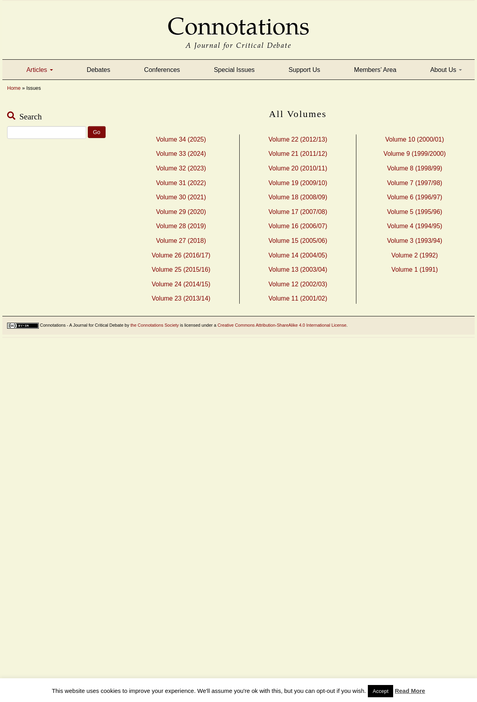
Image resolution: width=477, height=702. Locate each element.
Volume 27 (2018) (181, 240)
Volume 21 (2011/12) (298, 153)
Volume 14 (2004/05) (298, 255)
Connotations (238, 20)
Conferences (162, 69)
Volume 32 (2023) (181, 168)
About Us (446, 69)
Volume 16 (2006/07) (298, 226)
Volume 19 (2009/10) (298, 183)
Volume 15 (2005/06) (298, 240)
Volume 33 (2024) (181, 153)
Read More (410, 690)
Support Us (304, 69)
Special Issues (234, 69)
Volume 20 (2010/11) (298, 168)
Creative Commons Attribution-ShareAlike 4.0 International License (282, 325)
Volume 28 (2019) (181, 226)
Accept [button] (380, 691)
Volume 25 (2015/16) (180, 269)
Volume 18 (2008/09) (298, 197)
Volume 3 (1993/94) (414, 240)
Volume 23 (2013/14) (180, 298)
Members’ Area (375, 69)
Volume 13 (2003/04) (298, 269)
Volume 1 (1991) (415, 269)
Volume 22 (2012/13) (298, 139)
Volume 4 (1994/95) (414, 226)
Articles (39, 69)
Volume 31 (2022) (181, 183)
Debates (98, 69)
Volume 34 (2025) (181, 139)
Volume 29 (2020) (181, 211)
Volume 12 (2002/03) (298, 284)
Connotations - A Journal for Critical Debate (81, 325)
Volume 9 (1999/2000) (415, 153)
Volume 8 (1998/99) (414, 168)
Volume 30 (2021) (181, 197)
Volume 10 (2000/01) (414, 139)
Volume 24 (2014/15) (180, 284)
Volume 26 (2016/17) (180, 255)
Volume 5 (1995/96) (414, 211)
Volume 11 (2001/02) (298, 298)
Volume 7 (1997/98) (414, 183)
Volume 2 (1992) (415, 255)
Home (14, 88)
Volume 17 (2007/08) (298, 211)
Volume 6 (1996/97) (414, 197)
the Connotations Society (155, 325)
